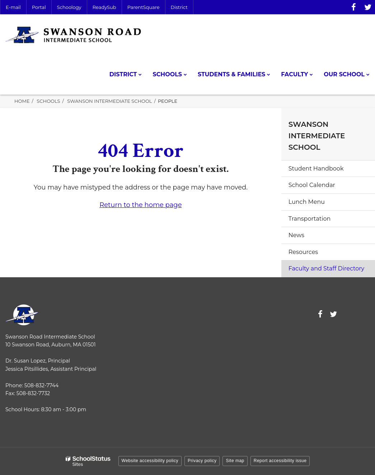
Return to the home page (140, 205)
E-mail (13, 7)
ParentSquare (143, 7)
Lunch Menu (307, 201)
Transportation (310, 218)
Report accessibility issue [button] (280, 460)
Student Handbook (316, 168)
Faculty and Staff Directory (327, 268)
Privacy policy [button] (202, 460)
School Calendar (312, 185)
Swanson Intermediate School (109, 101)
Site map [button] (235, 460)
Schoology (69, 7)
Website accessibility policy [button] (150, 460)
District (179, 7)
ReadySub (104, 7)
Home (22, 101)
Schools (48, 101)
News (296, 235)
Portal (39, 7)
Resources (303, 252)
